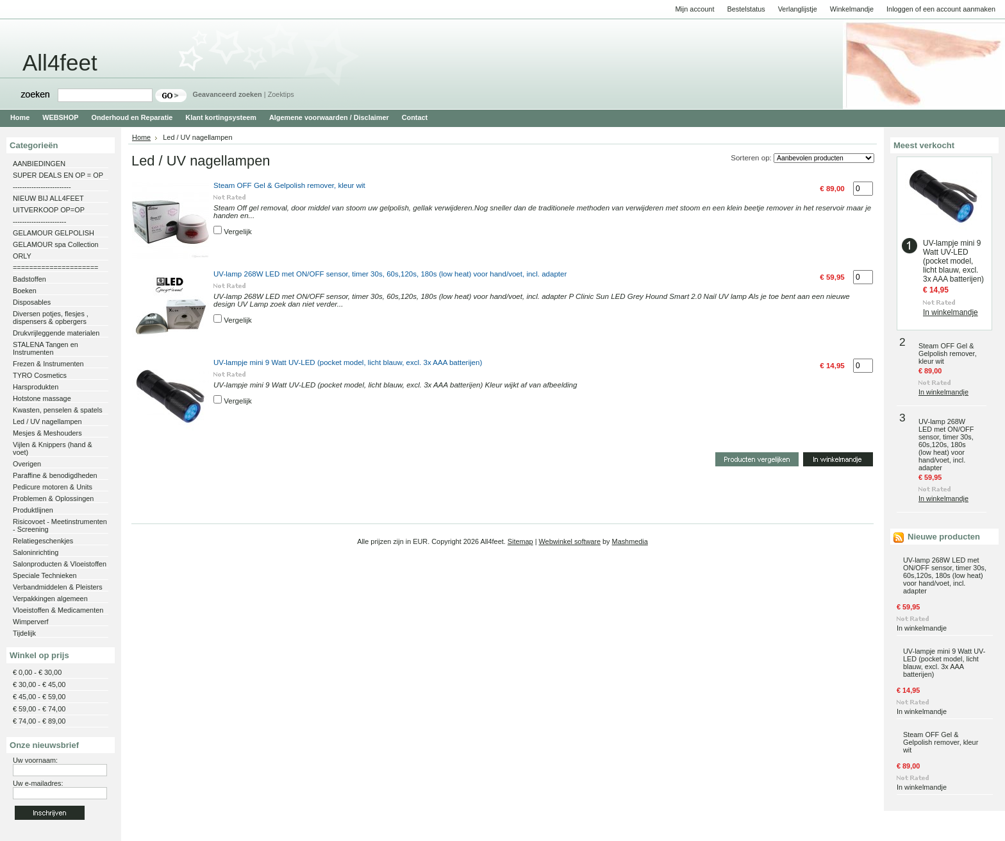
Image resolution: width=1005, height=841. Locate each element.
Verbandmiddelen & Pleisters (58, 587)
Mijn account (694, 9)
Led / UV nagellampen (47, 421)
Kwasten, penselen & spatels (58, 410)
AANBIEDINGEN (39, 163)
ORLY (22, 256)
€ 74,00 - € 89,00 (39, 721)
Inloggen (899, 9)
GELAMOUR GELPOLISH (53, 233)
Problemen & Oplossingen (53, 498)
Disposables (32, 302)
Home (141, 137)
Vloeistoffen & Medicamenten (58, 610)
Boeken (25, 290)
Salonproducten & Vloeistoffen (59, 564)
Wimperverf (31, 621)
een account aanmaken (959, 9)
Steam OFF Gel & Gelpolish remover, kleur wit (289, 185)
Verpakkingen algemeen (50, 598)
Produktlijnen (33, 510)
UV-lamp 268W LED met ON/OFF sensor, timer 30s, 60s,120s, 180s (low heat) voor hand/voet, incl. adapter (390, 274)
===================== (55, 267)
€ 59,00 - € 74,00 (39, 709)
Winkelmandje (852, 9)
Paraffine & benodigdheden (55, 475)
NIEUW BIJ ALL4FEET (48, 198)
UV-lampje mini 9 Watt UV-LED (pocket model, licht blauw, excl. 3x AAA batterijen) (347, 362)
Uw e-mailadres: (38, 783)
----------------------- (39, 221)
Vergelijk (238, 231)
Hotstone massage (42, 398)
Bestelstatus (746, 9)
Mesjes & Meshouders (47, 433)
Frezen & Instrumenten (48, 364)
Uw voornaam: (35, 760)
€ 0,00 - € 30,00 (37, 672)
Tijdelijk (24, 633)
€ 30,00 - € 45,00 (39, 684)
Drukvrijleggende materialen (56, 333)
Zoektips (281, 94)
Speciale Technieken (45, 575)
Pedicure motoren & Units (52, 487)
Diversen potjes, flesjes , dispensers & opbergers (50, 317)
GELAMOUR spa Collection (56, 244)
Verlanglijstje (797, 9)
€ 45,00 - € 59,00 (39, 697)
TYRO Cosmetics (40, 375)
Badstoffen (29, 279)
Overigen (27, 464)
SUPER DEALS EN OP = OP (58, 175)
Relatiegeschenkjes (43, 541)
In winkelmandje (950, 312)
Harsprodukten (35, 387)
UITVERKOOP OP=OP (49, 210)
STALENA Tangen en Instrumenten (45, 348)
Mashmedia (630, 541)
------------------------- (42, 187)
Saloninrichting (35, 552)
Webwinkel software (570, 541)
